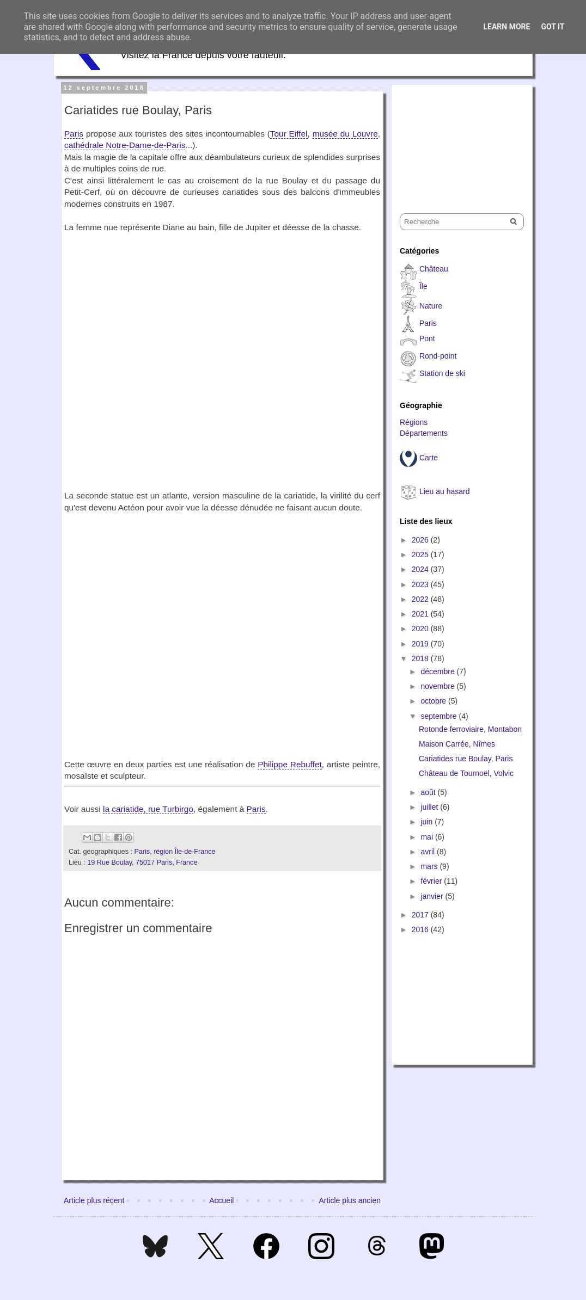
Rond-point (438, 356)
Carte (428, 457)
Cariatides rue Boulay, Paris (465, 758)
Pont (427, 338)
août (428, 792)
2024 (421, 569)
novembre (438, 686)
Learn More (506, 26)
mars (430, 866)
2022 (421, 599)
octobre (434, 701)
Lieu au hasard (444, 491)
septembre (439, 716)
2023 (421, 584)
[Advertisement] (454, 139)
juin (427, 821)
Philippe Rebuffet (290, 764)
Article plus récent (94, 1200)
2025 (421, 554)
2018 (421, 658)
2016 (421, 929)
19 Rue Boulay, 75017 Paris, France (142, 862)
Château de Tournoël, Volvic (466, 773)
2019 (421, 643)
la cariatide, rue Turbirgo (148, 809)
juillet (430, 807)
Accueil (221, 1200)
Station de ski (442, 373)
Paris (73, 133)
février (432, 881)
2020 (421, 628)
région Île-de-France (184, 851)
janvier (432, 896)
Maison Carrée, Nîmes (457, 744)
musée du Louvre (345, 133)
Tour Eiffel (289, 133)
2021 (421, 613)
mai (427, 837)
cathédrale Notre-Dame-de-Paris (124, 145)
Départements (424, 433)
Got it (552, 26)
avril (428, 851)
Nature (430, 305)
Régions (414, 422)
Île (423, 286)
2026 (421, 539)
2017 (421, 914)
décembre (438, 671)
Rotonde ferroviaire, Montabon (470, 729)
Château (433, 268)
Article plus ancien (350, 1200)
